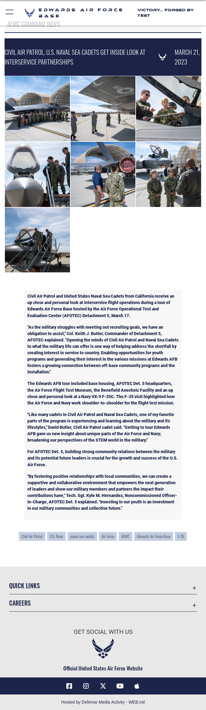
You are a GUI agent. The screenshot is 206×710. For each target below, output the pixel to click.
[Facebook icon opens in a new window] (69, 686)
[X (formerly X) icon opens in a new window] (103, 686)
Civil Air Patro (40, 296)
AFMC (125, 536)
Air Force (108, 536)
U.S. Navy (56, 536)
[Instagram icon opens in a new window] (86, 686)
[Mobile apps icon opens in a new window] (136, 686)
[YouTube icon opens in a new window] (119, 686)
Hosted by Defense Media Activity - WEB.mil (103, 702)
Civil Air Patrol (32, 536)
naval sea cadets (82, 536)
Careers (20, 602)
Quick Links (24, 585)
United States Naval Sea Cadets (94, 296)
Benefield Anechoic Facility (127, 390)
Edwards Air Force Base (153, 536)
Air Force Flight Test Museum (63, 390)
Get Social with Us (103, 631)
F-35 (181, 536)
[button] (10, 13)
